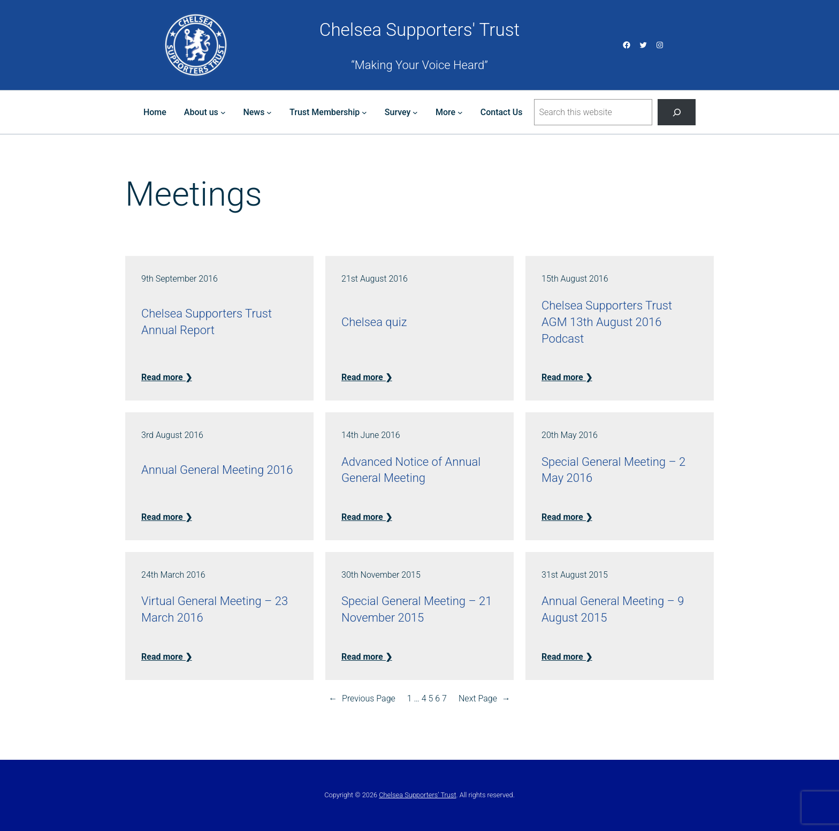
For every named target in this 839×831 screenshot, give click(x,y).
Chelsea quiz (374, 322)
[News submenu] (269, 112)
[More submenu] (460, 112)
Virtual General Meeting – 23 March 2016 (214, 609)
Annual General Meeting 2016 (217, 470)
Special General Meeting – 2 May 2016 (613, 470)
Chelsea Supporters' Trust (419, 29)
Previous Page (362, 699)
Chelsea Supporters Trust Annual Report (206, 322)
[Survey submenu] (415, 112)
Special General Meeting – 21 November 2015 (416, 609)
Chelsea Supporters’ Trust (417, 795)
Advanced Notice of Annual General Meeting (410, 470)
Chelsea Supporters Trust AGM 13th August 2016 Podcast (606, 322)
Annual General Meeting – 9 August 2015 (612, 609)
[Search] (677, 112)
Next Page (484, 699)
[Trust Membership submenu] (364, 112)
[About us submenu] (223, 112)
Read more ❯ (166, 377)
